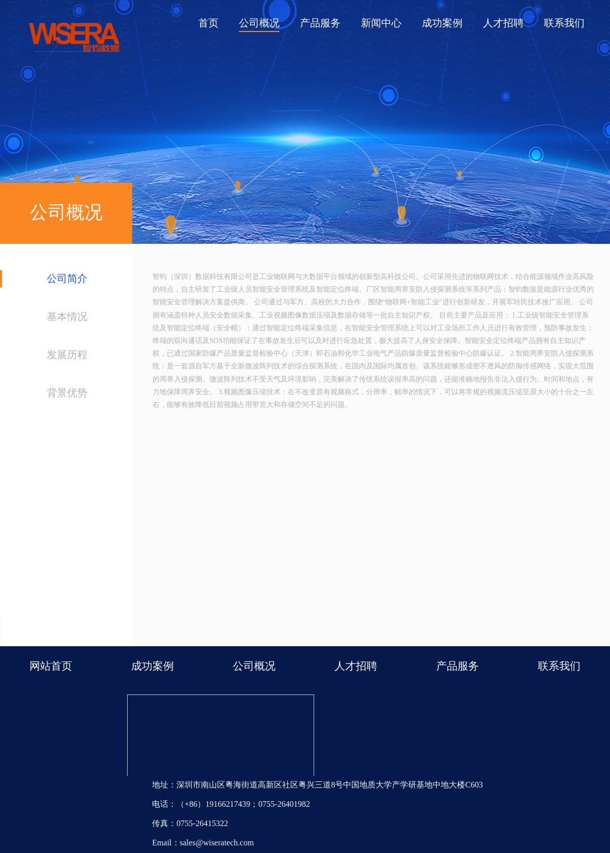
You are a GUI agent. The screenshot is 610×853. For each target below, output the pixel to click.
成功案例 (442, 23)
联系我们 (564, 23)
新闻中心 (381, 23)
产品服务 (320, 23)
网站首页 (50, 666)
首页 (208, 23)
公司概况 (259, 23)
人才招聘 (503, 23)
